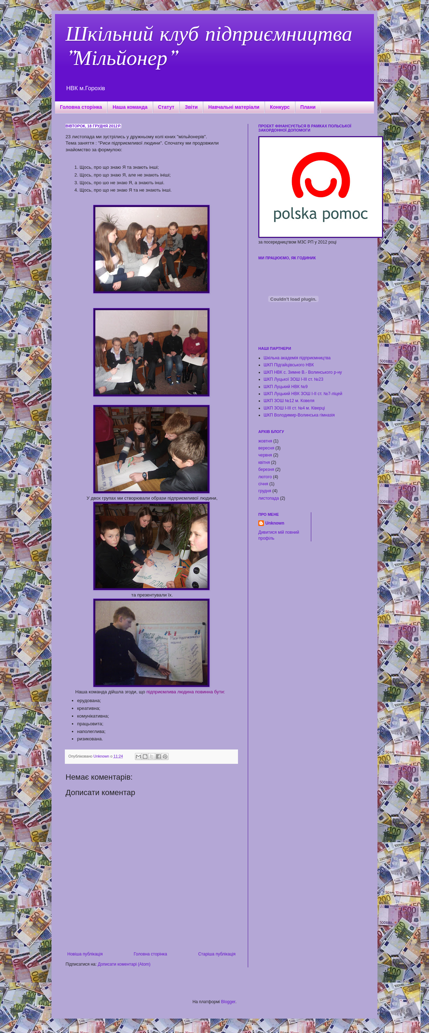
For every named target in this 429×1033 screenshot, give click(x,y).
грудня (264, 490)
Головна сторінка (81, 107)
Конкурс (280, 107)
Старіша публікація (217, 954)
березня (266, 469)
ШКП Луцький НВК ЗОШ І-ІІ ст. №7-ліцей (303, 393)
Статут (166, 107)
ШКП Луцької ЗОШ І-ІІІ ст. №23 (293, 379)
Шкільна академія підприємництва (297, 357)
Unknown (274, 523)
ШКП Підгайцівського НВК (289, 364)
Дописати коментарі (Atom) (124, 964)
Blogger (228, 1001)
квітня (264, 462)
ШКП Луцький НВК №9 (286, 386)
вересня (266, 448)
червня (265, 455)
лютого (265, 476)
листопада (268, 498)
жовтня (265, 441)
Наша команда (130, 107)
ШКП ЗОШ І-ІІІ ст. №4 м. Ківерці (294, 408)
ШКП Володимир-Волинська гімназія (299, 415)
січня (263, 483)
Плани (308, 107)
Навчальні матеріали (233, 107)
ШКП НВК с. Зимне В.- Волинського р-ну (303, 372)
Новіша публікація (85, 954)
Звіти (191, 107)
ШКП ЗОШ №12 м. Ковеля (289, 400)
